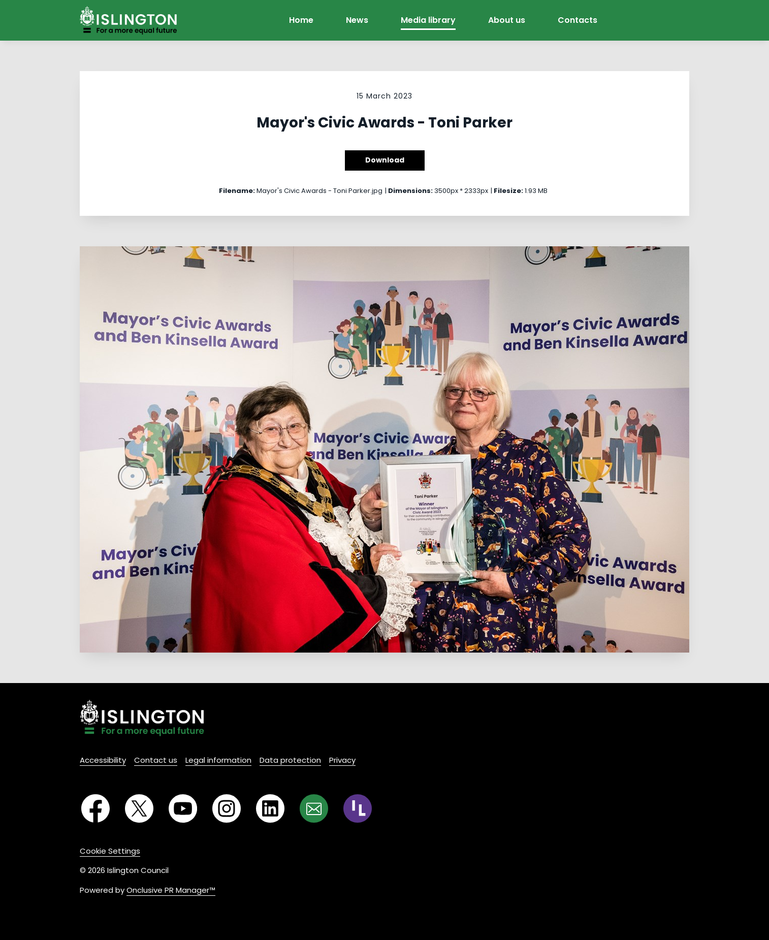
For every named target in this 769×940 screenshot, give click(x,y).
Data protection (290, 760)
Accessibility (103, 760)
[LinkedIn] (270, 808)
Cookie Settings (110, 851)
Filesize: (508, 191)
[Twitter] (139, 808)
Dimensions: (410, 191)
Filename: (237, 191)
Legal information (218, 760)
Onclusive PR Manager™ (170, 890)
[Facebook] (95, 808)
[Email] (314, 808)
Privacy (342, 760)
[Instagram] (226, 808)
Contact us (155, 760)
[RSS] (357, 808)
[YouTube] (183, 808)
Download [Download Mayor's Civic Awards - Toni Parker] (384, 160)
